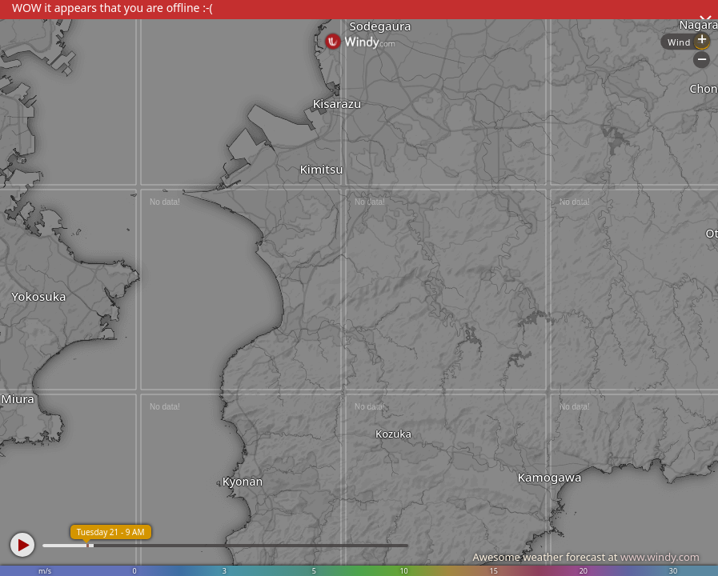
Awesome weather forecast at (586, 557)
